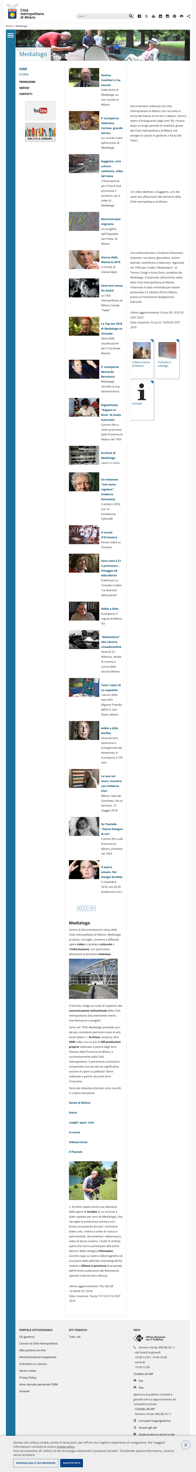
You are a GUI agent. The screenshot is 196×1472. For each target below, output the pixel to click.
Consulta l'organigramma (155, 1421)
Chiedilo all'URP (144, 1374)
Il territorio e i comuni (33, 1364)
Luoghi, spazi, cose (81, 1122)
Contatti (25, 94)
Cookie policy (65, 1447)
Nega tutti (185, 1445)
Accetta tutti (71, 1463)
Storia (24, 74)
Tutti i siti (74, 1337)
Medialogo (21, 26)
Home (9, 26)
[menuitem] (40, 72)
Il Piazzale (75, 1152)
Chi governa (26, 1337)
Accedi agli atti (148, 1428)
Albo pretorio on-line (32, 1350)
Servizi (24, 88)
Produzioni (27, 82)
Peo (141, 1388)
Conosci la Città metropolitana (38, 1343)
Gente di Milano (80, 1103)
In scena (74, 1132)
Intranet (24, 1391)
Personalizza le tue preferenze (35, 1463)
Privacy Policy (27, 1378)
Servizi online (27, 1371)
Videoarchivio (78, 1142)
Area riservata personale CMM (38, 1384)
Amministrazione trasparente (37, 1357)
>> (93, 908)
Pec (141, 1381)
